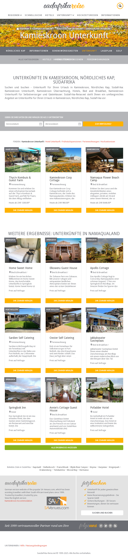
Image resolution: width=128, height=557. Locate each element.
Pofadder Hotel (99, 407)
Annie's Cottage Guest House (63, 409)
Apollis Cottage (99, 268)
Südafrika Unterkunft (43, 29)
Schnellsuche (33, 15)
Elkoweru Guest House (63, 268)
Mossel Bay (72, 470)
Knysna (93, 467)
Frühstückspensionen (69, 59)
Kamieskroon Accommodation (18, 501)
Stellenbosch (49, 467)
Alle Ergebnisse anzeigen (64, 447)
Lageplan (106, 51)
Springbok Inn (17, 407)
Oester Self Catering (62, 337)
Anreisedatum (40, 124)
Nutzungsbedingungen (36, 545)
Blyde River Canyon (79, 467)
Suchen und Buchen (102, 513)
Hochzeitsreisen (87, 15)
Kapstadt (37, 467)
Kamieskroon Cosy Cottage (61, 179)
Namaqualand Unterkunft (99, 29)
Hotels (49, 15)
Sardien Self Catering (21, 337)
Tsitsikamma (59, 470)
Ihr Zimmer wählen (22, 210)
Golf (119, 51)
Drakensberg (45, 470)
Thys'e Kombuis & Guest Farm (20, 179)
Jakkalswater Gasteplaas (97, 339)
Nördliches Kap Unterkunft (70, 29)
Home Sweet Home (20, 268)
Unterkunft (65, 15)
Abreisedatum (79, 124)
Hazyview (102, 467)
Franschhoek (62, 467)
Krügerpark (114, 467)
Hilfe (22, 545)
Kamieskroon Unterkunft (33, 141)
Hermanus (84, 470)
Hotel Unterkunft (53, 141)
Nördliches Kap (15, 51)
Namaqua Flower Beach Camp (104, 179)
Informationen (110, 15)
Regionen (15, 15)
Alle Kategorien (28, 59)
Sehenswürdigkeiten (65, 51)
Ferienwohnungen (98, 59)
